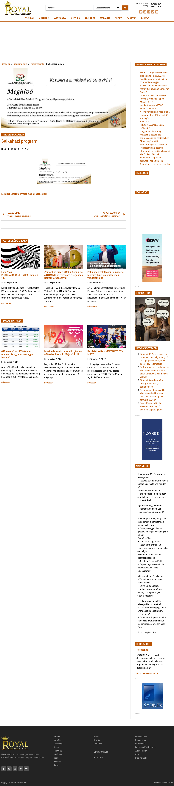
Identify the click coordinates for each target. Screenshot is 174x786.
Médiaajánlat (141, 736)
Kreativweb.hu (167, 783)
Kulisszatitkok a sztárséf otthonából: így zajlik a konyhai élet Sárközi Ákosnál (155, 151)
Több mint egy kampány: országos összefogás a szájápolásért (152, 383)
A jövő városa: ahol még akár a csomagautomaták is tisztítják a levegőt (155, 115)
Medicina (105, 18)
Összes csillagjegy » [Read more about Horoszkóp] (147, 673)
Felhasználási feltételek (146, 747)
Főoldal (29, 18)
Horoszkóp (142, 649)
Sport (118, 18)
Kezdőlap (5, 64)
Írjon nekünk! (141, 758)
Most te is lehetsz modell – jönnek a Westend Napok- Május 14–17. (63, 353)
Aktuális (44, 18)
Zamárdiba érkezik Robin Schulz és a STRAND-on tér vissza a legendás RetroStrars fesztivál (63, 275)
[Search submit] (125, 7)
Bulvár (145, 18)
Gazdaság (60, 18)
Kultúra (75, 18)
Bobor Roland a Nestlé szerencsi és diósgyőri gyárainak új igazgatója (151, 406)
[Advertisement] (87, 42)
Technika (90, 18)
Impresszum (140, 740)
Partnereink (140, 744)
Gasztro (131, 18)
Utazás (97, 740)
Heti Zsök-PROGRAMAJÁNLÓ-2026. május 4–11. (20, 275)
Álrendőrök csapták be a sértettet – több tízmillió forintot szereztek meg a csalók (155, 160)
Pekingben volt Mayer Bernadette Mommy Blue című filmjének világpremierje (105, 275)
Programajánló (20, 64)
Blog (137, 754)
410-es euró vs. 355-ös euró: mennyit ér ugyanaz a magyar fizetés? (17, 354)
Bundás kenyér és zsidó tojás (154, 144)
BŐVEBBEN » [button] (6, 303)
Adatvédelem (141, 751)
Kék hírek (98, 744)
